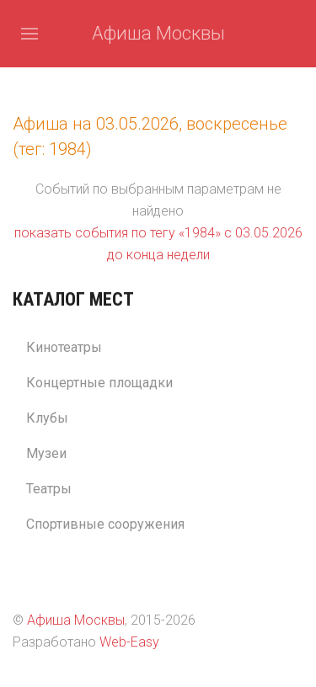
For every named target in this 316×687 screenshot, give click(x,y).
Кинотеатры (64, 347)
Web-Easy (129, 642)
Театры (49, 489)
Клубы (47, 418)
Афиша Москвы (158, 33)
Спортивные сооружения (105, 524)
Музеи (46, 453)
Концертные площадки (99, 383)
